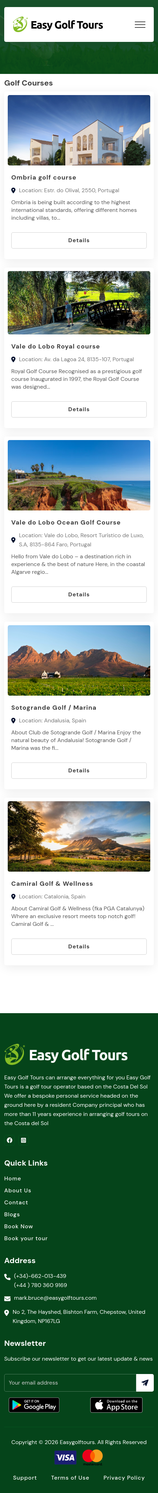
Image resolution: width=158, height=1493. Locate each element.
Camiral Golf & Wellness (52, 883)
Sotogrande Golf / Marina (54, 707)
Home (12, 1178)
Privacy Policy (124, 1477)
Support (25, 1477)
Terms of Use (70, 1477)
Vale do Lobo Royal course (55, 346)
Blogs (12, 1214)
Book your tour (26, 1238)
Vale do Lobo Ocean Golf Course (66, 522)
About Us (17, 1190)
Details (79, 240)
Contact (16, 1202)
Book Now (18, 1226)
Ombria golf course (44, 177)
